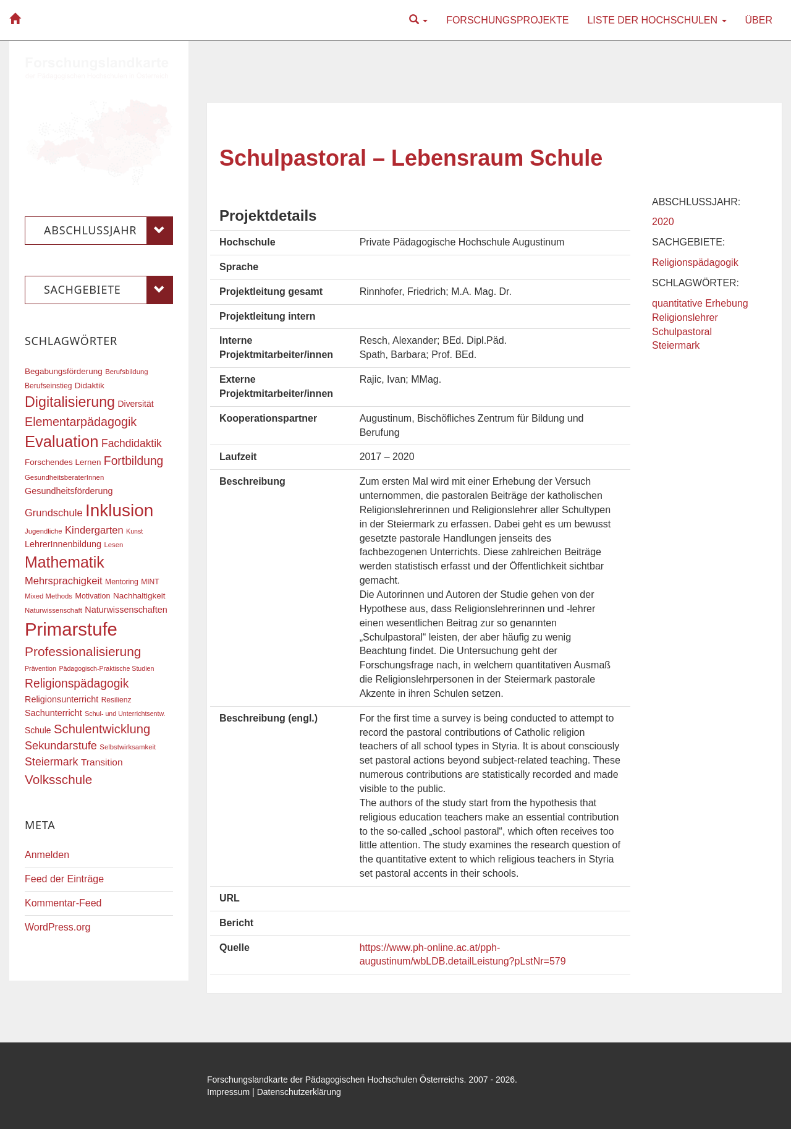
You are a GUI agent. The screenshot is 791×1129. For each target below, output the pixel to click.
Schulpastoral (682, 331)
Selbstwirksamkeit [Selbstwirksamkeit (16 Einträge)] (127, 747)
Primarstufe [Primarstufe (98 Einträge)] (71, 629)
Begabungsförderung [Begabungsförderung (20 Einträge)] (64, 371)
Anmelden (47, 855)
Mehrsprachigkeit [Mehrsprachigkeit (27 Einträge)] (64, 580)
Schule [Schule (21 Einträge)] (38, 730)
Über (758, 20)
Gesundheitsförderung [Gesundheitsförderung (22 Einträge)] (68, 491)
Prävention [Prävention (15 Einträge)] (40, 668)
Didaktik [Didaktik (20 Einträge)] (89, 385)
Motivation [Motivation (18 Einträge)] (92, 596)
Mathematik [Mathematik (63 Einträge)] (64, 562)
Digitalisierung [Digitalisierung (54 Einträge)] (70, 402)
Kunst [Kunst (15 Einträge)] (134, 531)
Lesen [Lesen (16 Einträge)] (113, 544)
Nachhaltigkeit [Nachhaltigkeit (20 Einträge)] (139, 595)
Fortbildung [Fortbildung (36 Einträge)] (133, 460)
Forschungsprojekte (507, 20)
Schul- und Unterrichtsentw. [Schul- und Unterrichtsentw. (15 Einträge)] (125, 713)
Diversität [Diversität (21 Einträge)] (135, 404)
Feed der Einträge (64, 879)
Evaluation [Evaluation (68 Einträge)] (62, 441)
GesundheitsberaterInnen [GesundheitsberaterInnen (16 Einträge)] (64, 477)
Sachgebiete (108, 290)
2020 (663, 221)
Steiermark (676, 345)
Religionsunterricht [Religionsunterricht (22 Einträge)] (61, 699)
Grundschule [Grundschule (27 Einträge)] (54, 512)
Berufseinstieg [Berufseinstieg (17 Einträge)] (48, 385)
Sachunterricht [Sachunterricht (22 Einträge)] (53, 713)
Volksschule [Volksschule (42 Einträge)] (58, 779)
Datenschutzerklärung (299, 1092)
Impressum (228, 1092)
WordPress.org (57, 927)
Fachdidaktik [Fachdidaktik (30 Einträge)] (131, 443)
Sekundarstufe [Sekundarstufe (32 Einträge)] (61, 745)
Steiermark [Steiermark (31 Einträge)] (51, 762)
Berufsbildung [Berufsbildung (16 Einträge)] (126, 371)
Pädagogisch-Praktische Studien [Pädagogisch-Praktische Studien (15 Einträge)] (106, 668)
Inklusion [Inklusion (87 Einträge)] (119, 510)
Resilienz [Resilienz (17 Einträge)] (116, 700)
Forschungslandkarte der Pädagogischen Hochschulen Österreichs (335, 1079)
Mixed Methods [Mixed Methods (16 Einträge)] (48, 596)
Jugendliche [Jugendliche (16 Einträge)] (43, 531)
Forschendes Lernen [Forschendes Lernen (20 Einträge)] (63, 462)
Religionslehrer (685, 317)
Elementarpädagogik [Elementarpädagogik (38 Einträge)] (81, 421)
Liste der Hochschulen (656, 20)
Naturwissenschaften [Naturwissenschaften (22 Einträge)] (126, 610)
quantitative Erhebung (700, 303)
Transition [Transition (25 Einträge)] (102, 762)
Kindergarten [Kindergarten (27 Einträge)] (94, 529)
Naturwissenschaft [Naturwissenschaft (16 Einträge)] (53, 610)
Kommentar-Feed (63, 903)
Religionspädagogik (695, 262)
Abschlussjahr (108, 230)
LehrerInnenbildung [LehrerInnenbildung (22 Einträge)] (63, 544)
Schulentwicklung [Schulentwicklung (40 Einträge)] (102, 729)
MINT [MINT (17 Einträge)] (150, 581)
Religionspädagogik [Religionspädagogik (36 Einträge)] (77, 683)
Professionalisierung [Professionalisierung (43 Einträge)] (83, 651)
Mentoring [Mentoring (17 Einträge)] (121, 581)
